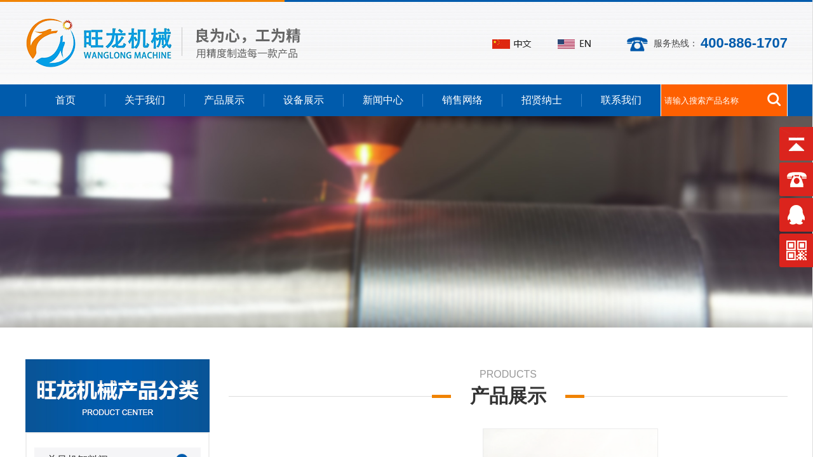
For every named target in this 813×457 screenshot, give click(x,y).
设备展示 (303, 100)
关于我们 (144, 100)
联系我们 (621, 100)
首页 (65, 100)
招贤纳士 (541, 100)
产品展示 (224, 100)
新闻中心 (383, 100)
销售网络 (462, 100)
